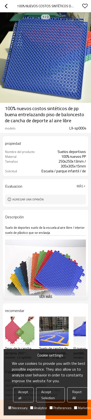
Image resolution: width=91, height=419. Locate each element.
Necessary (18, 407)
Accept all (23, 394)
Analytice (38, 407)
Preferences (61, 407)
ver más (45, 296)
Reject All (77, 394)
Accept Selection (48, 394)
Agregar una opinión (28, 199)
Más (80, 186)
